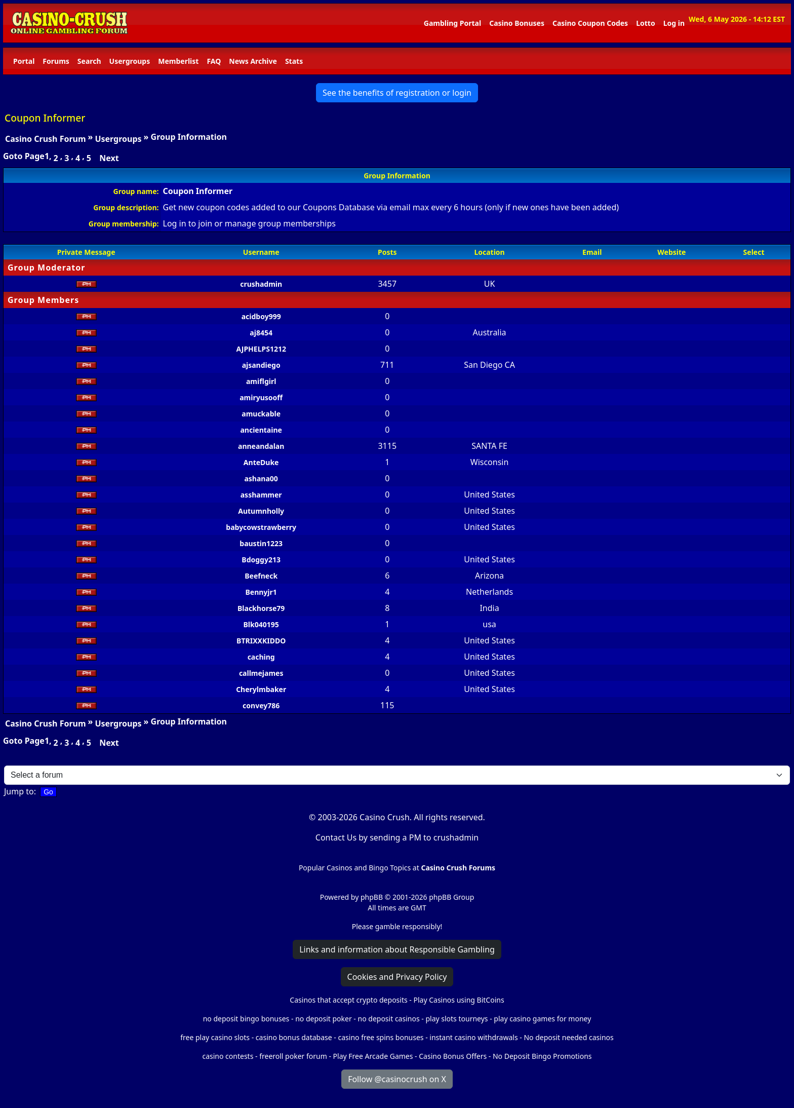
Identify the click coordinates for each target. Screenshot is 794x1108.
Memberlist (178, 61)
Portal (23, 61)
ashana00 (260, 478)
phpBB (372, 897)
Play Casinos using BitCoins (458, 1000)
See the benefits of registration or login (397, 92)
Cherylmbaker (261, 689)
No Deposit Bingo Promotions (542, 1056)
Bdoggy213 (261, 559)
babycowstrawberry (261, 527)
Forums (56, 61)
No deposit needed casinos (568, 1037)
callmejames (261, 673)
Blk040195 (261, 624)
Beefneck (261, 576)
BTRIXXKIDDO (261, 640)
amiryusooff (261, 397)
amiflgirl (261, 381)
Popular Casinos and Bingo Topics (355, 867)
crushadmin (261, 284)
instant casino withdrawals (474, 1037)
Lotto (645, 23)
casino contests (227, 1056)
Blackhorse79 (261, 608)
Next (108, 158)
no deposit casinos (389, 1018)
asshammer (261, 495)
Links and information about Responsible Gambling (397, 949)
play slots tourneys (456, 1018)
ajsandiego (261, 365)
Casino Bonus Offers (453, 1056)
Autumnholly (261, 511)
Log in (674, 23)
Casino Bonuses (516, 23)
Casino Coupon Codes (590, 23)
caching (261, 657)
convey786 (261, 705)
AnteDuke (261, 462)
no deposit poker (323, 1018)
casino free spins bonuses (380, 1037)
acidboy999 (261, 316)
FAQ (214, 61)
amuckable (261, 413)
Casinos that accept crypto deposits (348, 1000)
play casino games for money (542, 1018)
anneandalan (261, 446)
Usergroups (129, 61)
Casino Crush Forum (45, 138)
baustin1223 (261, 543)
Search (89, 61)
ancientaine (261, 430)
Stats (294, 61)
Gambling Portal (452, 23)
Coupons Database (339, 207)
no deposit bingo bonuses (246, 1018)
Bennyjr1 (261, 592)
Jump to (19, 791)
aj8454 (261, 332)
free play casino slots (215, 1037)
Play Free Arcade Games (373, 1056)
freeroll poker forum (293, 1056)
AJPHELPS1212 (261, 349)
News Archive (253, 61)
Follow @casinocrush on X (397, 1079)
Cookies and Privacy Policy (397, 976)
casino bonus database (294, 1037)
